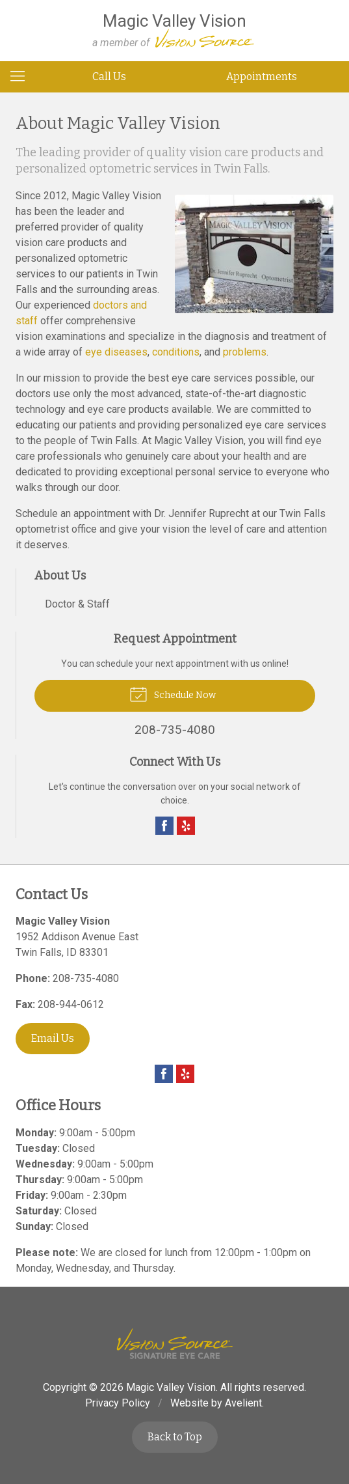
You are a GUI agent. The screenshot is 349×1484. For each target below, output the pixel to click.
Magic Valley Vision (171, 1387)
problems (244, 352)
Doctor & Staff (77, 604)
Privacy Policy (117, 1403)
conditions (176, 352)
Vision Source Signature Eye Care (174, 1343)
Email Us (52, 1038)
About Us (60, 575)
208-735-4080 (86, 978)
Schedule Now (172, 693)
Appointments (261, 76)
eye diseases (116, 352)
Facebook (164, 826)
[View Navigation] (22, 77)
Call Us (109, 76)
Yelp (186, 826)
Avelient (243, 1403)
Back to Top (175, 1437)
